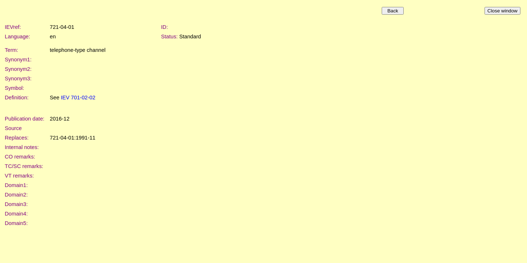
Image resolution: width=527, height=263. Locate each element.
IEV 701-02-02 (78, 97)
